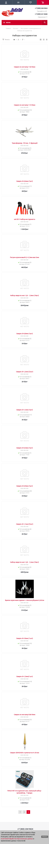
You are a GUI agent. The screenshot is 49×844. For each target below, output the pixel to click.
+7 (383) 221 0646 (41, 14)
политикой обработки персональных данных (17, 839)
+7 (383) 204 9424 (41, 8)
